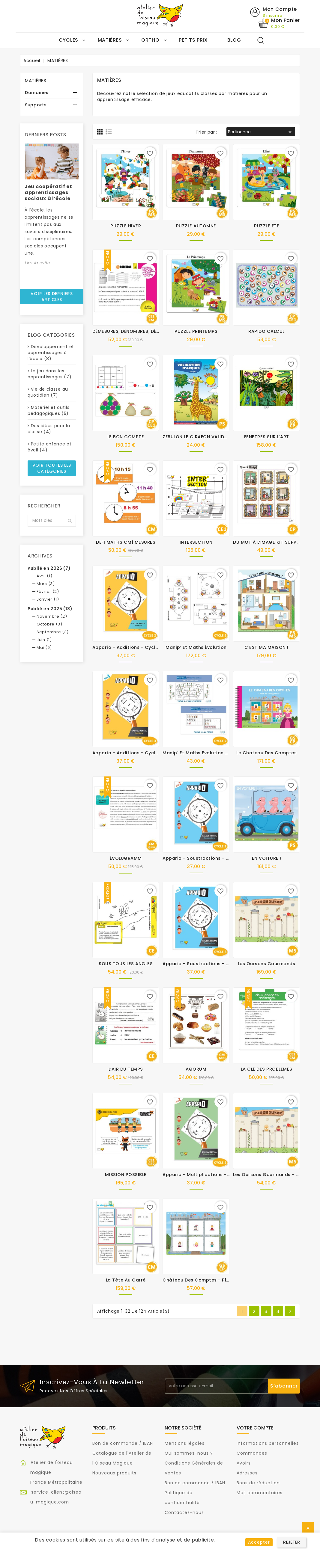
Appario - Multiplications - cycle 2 (204, 1175)
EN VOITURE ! (266, 859)
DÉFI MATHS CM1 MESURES (125, 542)
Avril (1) (44, 576)
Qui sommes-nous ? (189, 1453)
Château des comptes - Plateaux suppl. (211, 1280)
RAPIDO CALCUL (266, 332)
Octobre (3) (49, 624)
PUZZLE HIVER (125, 226)
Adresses (247, 1473)
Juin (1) (44, 640)
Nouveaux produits (114, 1473)
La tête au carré (126, 1280)
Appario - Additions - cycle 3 (127, 753)
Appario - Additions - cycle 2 (127, 648)
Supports (36, 105)
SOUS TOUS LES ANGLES (126, 964)
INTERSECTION (196, 542)
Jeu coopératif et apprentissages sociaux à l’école (48, 192)
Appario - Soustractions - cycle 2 (203, 859)
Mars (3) (46, 584)
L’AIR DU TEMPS (126, 1069)
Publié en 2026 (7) (49, 569)
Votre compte (255, 1427)
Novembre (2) (52, 616)
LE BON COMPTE (125, 437)
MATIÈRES (35, 81)
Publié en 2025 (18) (50, 609)
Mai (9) (44, 648)
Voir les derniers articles (52, 297)
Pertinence (261, 132)
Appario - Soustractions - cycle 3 (203, 964)
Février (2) (48, 592)
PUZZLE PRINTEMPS (196, 332)
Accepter (259, 1542)
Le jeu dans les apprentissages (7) (50, 374)
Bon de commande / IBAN (122, 1444)
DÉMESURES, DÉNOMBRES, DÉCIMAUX (133, 332)
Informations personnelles (268, 1444)
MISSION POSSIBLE (126, 1175)
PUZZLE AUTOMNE (196, 226)
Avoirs (244, 1463)
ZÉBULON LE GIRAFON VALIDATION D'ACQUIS (212, 437)
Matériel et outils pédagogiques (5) (48, 411)
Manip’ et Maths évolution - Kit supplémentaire (218, 753)
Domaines (37, 93)
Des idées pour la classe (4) (49, 429)
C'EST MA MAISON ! (266, 648)
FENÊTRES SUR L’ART (266, 437)
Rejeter (291, 1542)
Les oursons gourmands (266, 964)
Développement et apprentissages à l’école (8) (51, 353)
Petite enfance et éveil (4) (50, 447)
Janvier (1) (48, 599)
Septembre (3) (53, 632)
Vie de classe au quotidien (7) (48, 392)
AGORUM (196, 1069)
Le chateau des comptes (266, 753)
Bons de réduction (258, 1483)
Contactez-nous (184, 1513)
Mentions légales (185, 1444)
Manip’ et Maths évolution (196, 648)
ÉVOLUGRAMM (126, 859)
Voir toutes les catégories (51, 468)
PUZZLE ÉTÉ (266, 226)
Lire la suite (37, 263)
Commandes (252, 1453)
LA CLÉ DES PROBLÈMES (266, 1069)
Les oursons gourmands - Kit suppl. (275, 1175)
